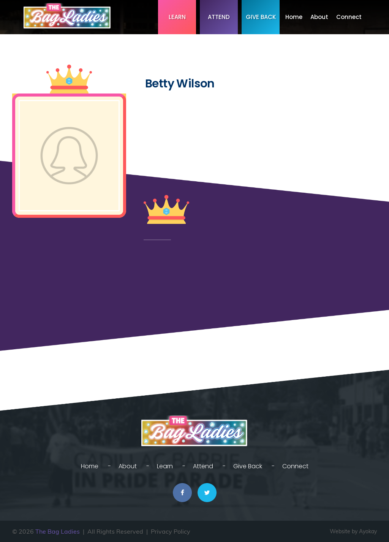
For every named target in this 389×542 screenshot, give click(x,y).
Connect (349, 17)
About (319, 17)
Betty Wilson (180, 84)
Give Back (261, 17)
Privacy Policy (170, 531)
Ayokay (368, 531)
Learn (177, 17)
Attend (219, 17)
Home (293, 17)
